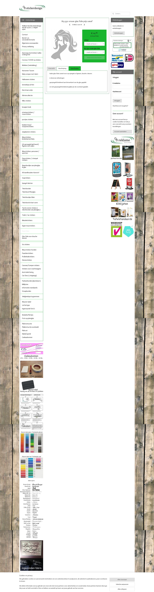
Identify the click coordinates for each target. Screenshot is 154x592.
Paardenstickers (27, 253)
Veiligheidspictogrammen (30, 296)
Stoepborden (26, 291)
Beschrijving (62, 68)
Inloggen (117, 101)
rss (75, 588)
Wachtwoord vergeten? (120, 106)
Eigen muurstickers (28, 226)
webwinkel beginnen (81, 588)
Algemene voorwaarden (30, 43)
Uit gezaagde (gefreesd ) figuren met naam (30, 145)
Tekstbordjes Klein (28, 197)
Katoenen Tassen (28, 71)
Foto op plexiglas (28, 318)
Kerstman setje (27, 90)
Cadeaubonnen (27, 337)
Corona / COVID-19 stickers (31, 60)
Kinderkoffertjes (27, 315)
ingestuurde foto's (28, 309)
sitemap (71, 588)
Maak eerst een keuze (94, 57)
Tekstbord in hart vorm (30, 203)
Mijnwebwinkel (98, 588)
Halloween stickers (28, 79)
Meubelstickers (27, 220)
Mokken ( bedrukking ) (29, 65)
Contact (25, 35)
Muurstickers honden (29, 250)
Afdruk (86, 40)
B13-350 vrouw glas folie (92, 48)
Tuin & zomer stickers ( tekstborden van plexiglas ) (31, 209)
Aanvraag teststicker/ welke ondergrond (31, 54)
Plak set (24, 330)
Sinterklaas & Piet (28, 85)
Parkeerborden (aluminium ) (31, 281)
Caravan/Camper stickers (30, 265)
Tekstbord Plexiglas (28, 192)
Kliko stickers (26, 101)
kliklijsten (25, 284)
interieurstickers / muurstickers (28, 113)
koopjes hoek (26, 107)
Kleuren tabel (26, 302)
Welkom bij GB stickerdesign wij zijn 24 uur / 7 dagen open (31, 27)
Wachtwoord (117, 92)
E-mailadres (116, 83)
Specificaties (75, 68)
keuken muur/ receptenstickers (28, 126)
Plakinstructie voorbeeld (30, 327)
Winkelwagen (118, 33)
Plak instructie (27, 324)
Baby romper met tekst (30, 74)
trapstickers (26, 178)
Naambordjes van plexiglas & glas (31, 166)
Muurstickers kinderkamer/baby (28, 138)
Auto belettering (27, 272)
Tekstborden (26, 189)
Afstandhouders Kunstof (30, 173)
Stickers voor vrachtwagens (31, 269)
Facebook (71, 577)
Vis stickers (26, 244)
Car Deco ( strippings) (29, 276)
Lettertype (26, 305)
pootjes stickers (27, 119)
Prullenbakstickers (28, 257)
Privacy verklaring (28, 47)
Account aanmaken (120, 131)
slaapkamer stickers (29, 132)
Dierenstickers (27, 260)
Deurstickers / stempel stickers (30, 159)
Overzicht (51, 68)
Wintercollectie (27, 95)
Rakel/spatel (26, 334)
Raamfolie (25, 231)
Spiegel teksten (27, 183)
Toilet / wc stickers (28, 215)
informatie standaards (29, 288)
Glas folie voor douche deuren (29, 237)
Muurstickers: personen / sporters (30, 152)
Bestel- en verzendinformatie (28, 39)
